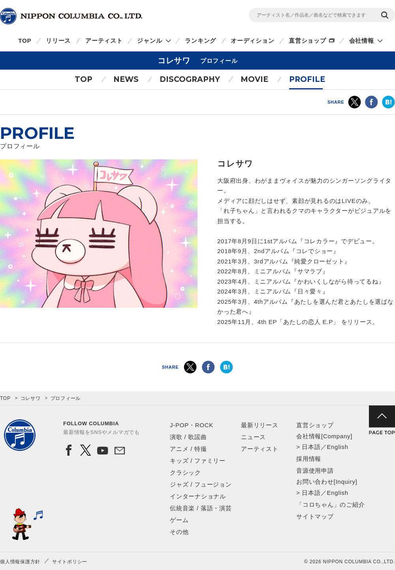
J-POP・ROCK (191, 425)
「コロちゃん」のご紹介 (330, 504)
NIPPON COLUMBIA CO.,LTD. (71, 16)
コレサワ (31, 398)
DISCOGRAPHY (190, 79)
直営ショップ (307, 40)
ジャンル (149, 40)
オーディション (252, 40)
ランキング (200, 40)
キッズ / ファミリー (198, 460)
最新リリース (259, 425)
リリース (58, 40)
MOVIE (254, 79)
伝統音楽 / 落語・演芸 (201, 508)
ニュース (253, 437)
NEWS (126, 79)
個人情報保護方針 (20, 561)
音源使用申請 (315, 470)
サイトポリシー (69, 561)
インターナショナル (198, 496)
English (337, 446)
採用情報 (308, 458)
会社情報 (361, 40)
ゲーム (179, 520)
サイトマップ (315, 516)
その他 (179, 531)
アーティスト (104, 40)
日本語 (311, 446)
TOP (24, 40)
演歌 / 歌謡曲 (188, 437)
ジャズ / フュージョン (201, 484)
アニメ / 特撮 (188, 448)
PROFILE (307, 79)
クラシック (185, 472)
